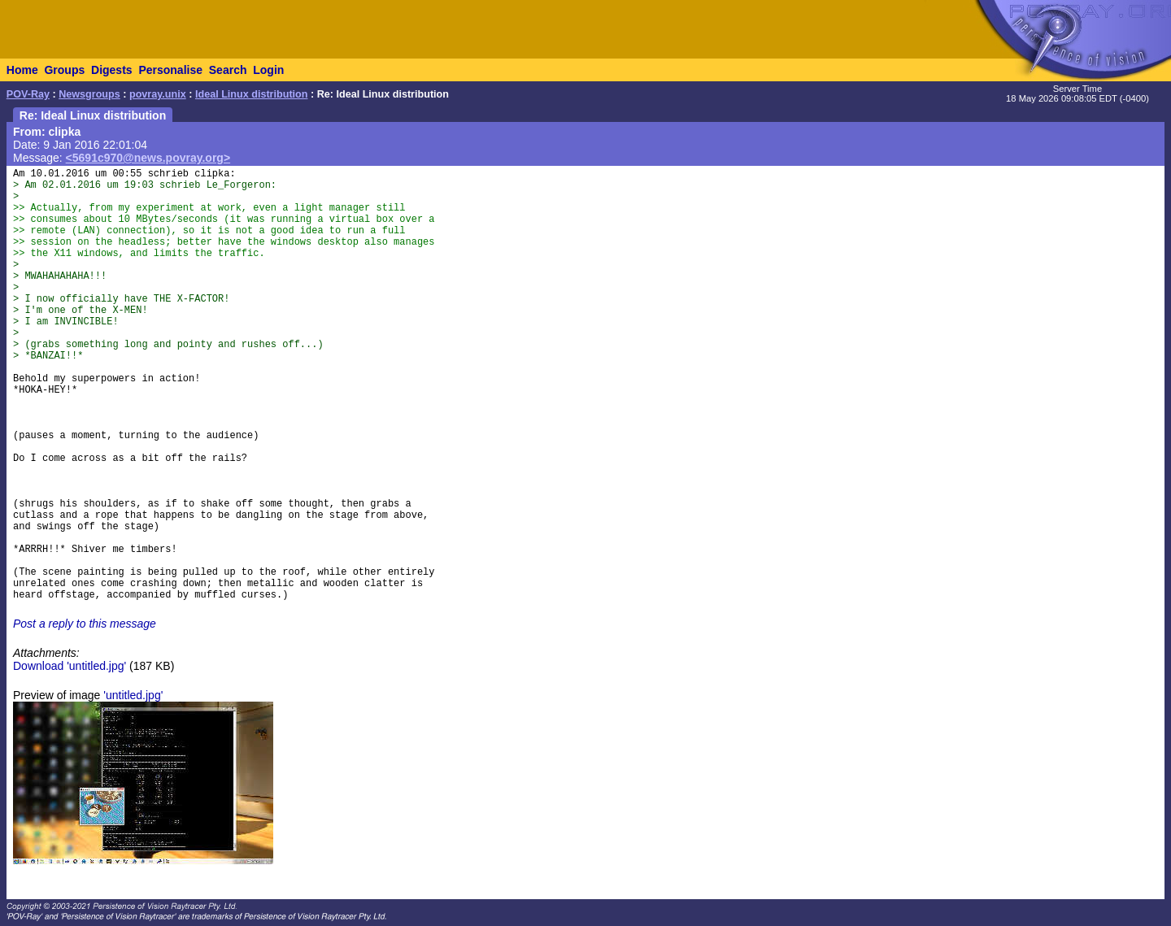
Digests (112, 69)
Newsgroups (89, 94)
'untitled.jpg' (133, 695)
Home (22, 69)
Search (228, 69)
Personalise (170, 69)
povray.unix (157, 94)
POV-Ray (28, 94)
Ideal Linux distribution (251, 94)
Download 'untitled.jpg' (69, 665)
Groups (64, 69)
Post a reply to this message (84, 623)
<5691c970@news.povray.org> (148, 157)
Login (268, 69)
